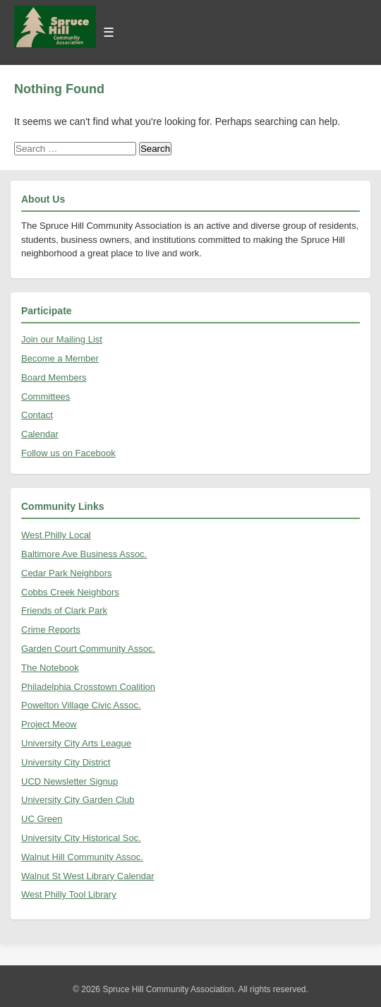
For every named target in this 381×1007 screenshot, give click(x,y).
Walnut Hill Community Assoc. (82, 857)
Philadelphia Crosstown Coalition (88, 686)
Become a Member (60, 358)
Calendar (40, 434)
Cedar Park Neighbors (66, 573)
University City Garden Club (77, 799)
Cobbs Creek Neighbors (70, 592)
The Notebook (50, 667)
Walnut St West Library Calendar (88, 876)
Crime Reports (50, 629)
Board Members (53, 377)
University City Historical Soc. (81, 838)
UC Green (42, 819)
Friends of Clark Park (64, 610)
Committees (45, 396)
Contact (37, 415)
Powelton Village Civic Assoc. (81, 705)
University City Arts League (76, 743)
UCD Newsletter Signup (69, 781)
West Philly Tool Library (68, 894)
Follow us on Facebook (68, 453)
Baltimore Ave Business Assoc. (84, 554)
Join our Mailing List (61, 339)
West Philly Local (56, 535)
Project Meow (49, 724)
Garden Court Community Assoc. (88, 648)
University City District (65, 762)
